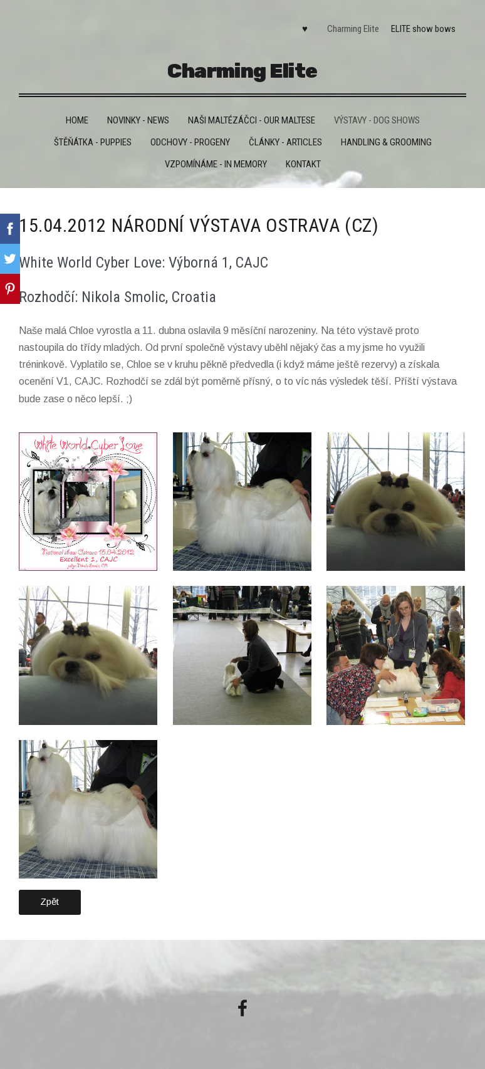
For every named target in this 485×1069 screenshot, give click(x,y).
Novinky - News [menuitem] (138, 120)
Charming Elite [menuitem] (353, 28)
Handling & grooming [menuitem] (386, 142)
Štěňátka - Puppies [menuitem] (93, 142)
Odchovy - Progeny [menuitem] (190, 142)
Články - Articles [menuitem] (285, 142)
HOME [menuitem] (77, 120)
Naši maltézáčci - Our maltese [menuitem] (251, 120)
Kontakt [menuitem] (303, 164)
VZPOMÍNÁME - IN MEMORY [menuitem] (216, 164)
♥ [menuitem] (305, 28)
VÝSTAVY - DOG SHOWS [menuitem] (377, 120)
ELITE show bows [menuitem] (423, 28)
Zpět (49, 901)
